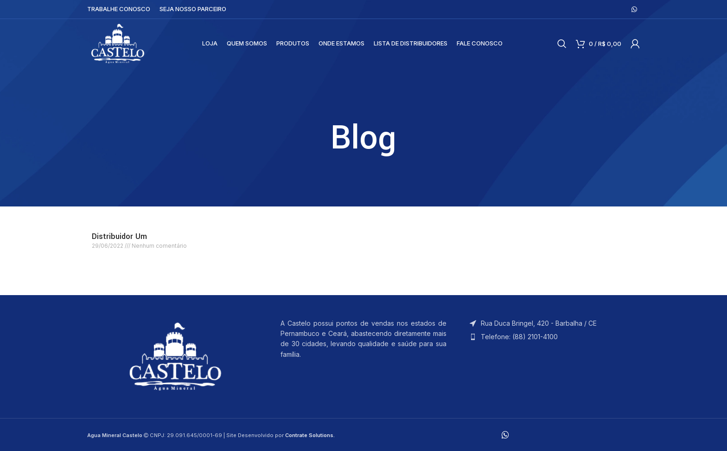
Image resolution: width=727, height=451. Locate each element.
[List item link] (552, 337)
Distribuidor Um (119, 236)
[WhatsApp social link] (634, 9)
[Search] (562, 44)
